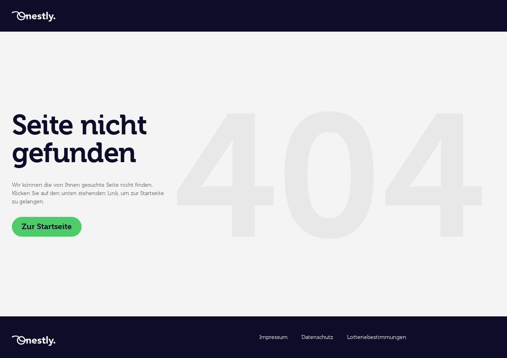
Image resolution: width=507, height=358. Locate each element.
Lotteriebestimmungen (376, 337)
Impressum (273, 337)
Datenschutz (317, 337)
